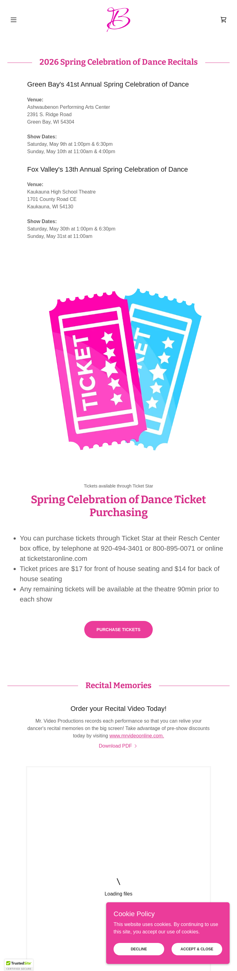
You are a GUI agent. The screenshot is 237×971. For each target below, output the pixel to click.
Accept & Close (197, 949)
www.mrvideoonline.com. (137, 735)
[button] (24, 20)
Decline (139, 949)
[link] (118, 19)
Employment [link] (92, 914)
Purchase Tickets (118, 629)
